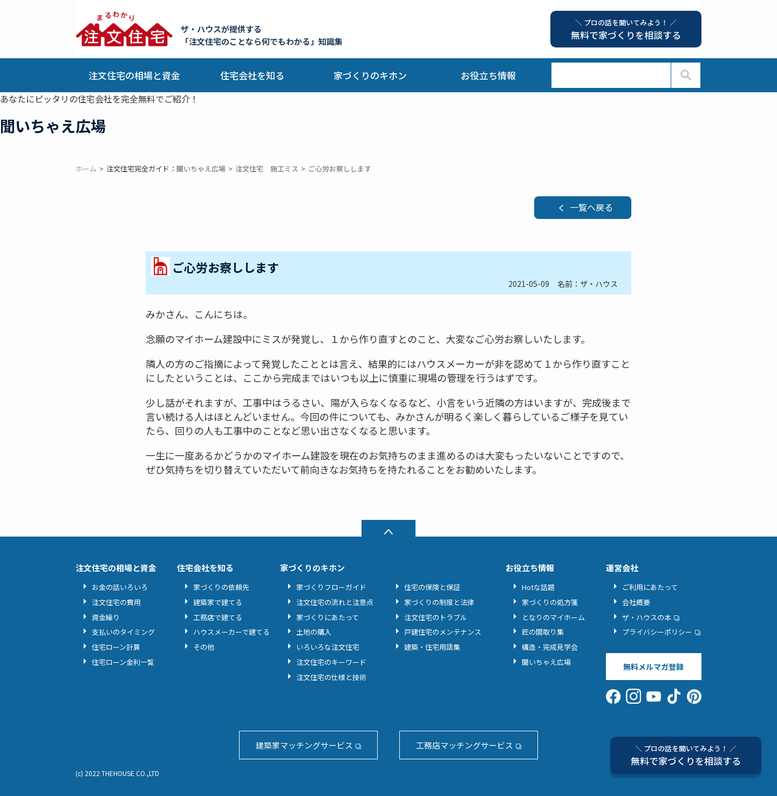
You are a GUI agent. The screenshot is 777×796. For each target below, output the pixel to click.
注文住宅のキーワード (331, 662)
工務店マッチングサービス (464, 745)
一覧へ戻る (591, 207)
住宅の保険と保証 (432, 587)
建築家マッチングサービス (304, 745)
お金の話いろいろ (120, 587)
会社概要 (636, 602)
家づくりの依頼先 (221, 587)
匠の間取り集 (543, 632)
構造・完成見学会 (550, 647)
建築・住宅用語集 (432, 647)
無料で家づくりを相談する (685, 755)
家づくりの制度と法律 (439, 602)
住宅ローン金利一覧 (123, 662)
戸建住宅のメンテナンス (442, 632)
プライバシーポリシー (657, 632)
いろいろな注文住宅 (327, 647)
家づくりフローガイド (331, 587)
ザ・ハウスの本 (646, 617)
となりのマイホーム (553, 617)
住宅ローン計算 (116, 647)
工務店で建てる (217, 617)
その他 (203, 647)
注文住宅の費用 (116, 602)
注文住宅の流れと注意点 (334, 602)
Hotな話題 (538, 587)
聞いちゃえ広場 (546, 662)
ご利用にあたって (650, 587)
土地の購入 (313, 632)
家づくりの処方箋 (550, 602)
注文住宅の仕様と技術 (331, 677)
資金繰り (106, 617)
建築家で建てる (217, 602)
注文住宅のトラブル (435, 617)
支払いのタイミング (123, 632)
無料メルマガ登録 (653, 666)
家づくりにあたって (327, 617)
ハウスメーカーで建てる (231, 632)
